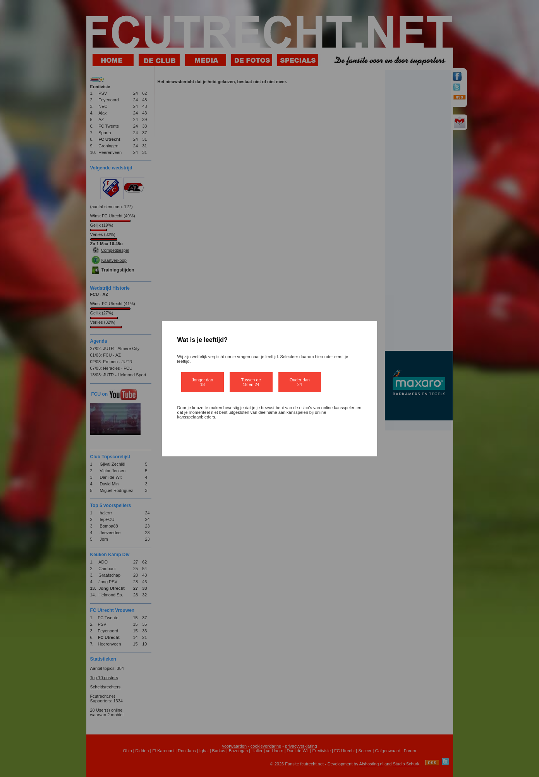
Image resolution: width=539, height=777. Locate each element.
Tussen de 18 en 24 (251, 382)
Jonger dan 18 (202, 382)
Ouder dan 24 (300, 382)
